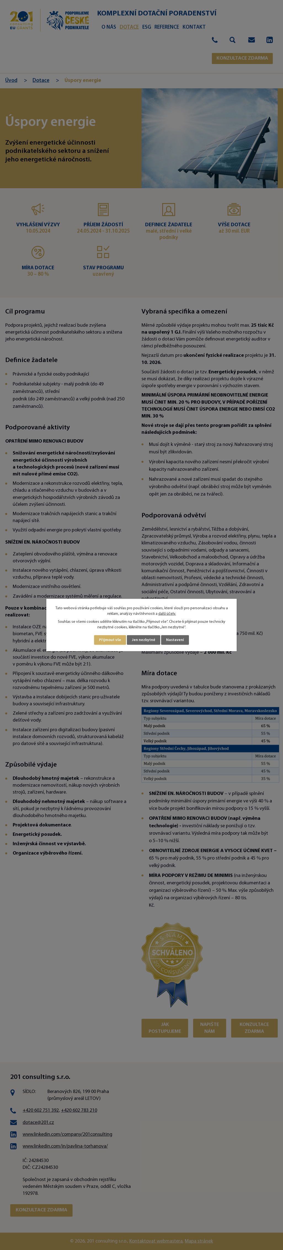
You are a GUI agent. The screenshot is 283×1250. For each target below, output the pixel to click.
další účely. (167, 613)
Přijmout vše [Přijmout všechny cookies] (110, 640)
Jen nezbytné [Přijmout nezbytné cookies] (144, 640)
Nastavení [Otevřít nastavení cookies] (175, 640)
